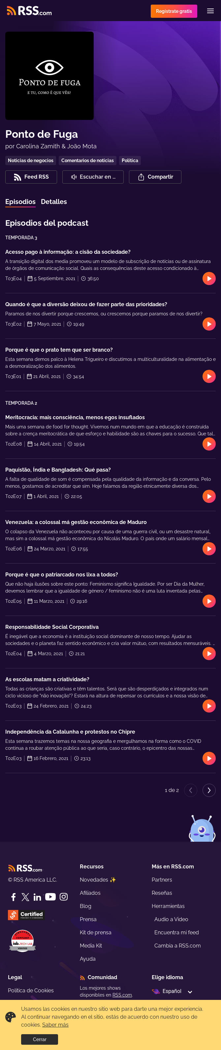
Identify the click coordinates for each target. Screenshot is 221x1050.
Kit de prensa (95, 932)
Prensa (88, 919)
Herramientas (168, 906)
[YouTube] (50, 897)
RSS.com (122, 995)
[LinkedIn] (37, 897)
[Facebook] (13, 897)
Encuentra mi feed (176, 932)
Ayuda (88, 959)
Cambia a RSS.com (177, 946)
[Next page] (209, 790)
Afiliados (90, 893)
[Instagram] (64, 897)
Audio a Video (171, 919)
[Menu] (210, 11)
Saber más (55, 1025)
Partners (162, 880)
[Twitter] (25, 897)
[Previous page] (190, 790)
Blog (85, 906)
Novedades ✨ (98, 880)
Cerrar (40, 1039)
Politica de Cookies (31, 990)
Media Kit (91, 946)
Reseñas (162, 893)
